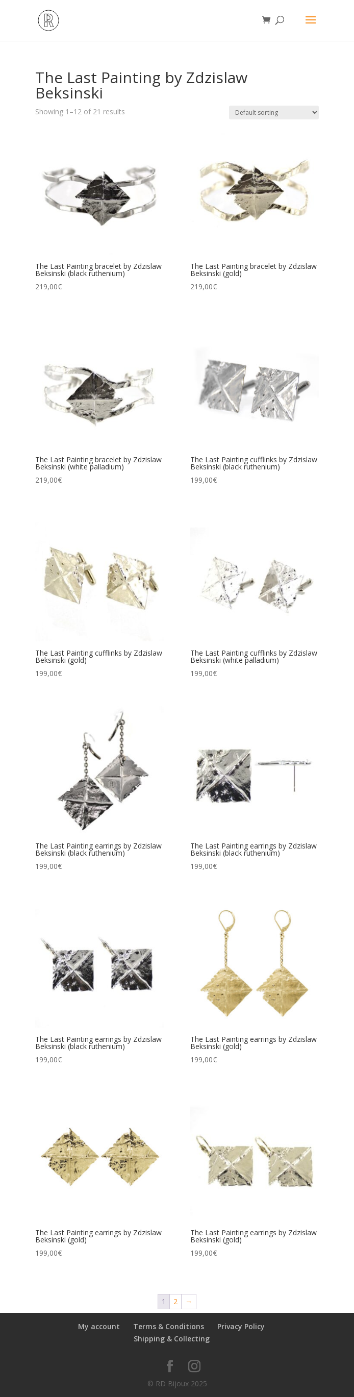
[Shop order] (274, 112)
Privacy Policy (241, 1326)
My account (99, 1326)
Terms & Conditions (168, 1326)
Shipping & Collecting (172, 1338)
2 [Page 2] (175, 1301)
